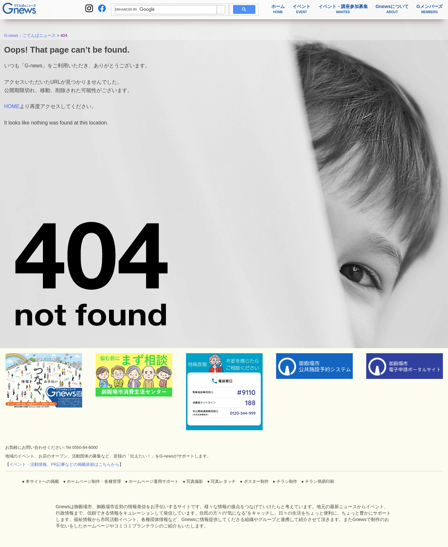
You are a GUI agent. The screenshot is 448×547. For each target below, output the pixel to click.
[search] (165, 9)
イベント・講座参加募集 (343, 9)
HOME (12, 106)
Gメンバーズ (430, 9)
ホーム (278, 9)
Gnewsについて (392, 9)
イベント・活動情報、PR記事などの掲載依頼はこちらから (64, 464)
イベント (301, 9)
